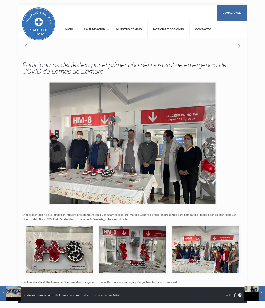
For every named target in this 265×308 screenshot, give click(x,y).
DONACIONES (231, 13)
